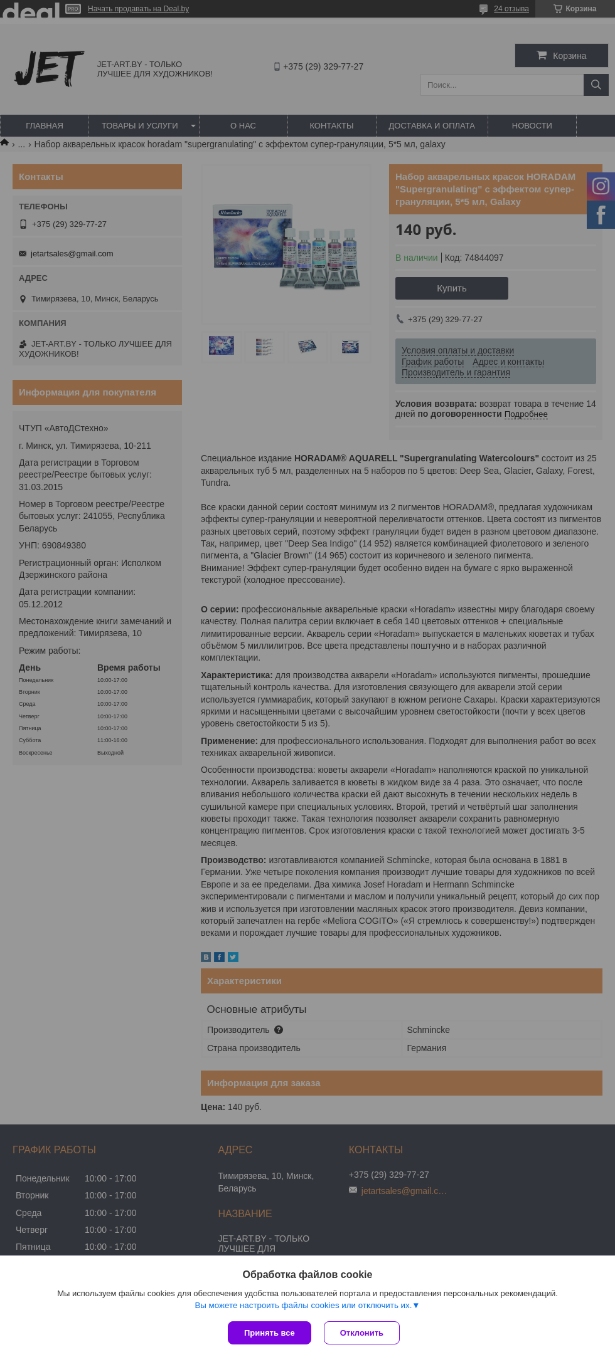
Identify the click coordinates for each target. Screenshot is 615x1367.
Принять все (269, 1333)
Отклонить (361, 1333)
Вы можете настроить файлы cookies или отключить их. (303, 1305)
